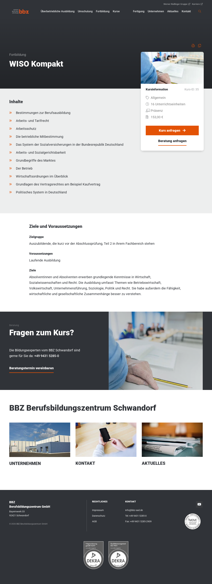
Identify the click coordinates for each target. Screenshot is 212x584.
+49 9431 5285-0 (138, 515)
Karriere (197, 4)
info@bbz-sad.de (134, 510)
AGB (94, 521)
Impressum (98, 510)
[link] (20, 11)
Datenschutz (98, 515)
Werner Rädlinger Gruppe (176, 4)
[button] (57, 11)
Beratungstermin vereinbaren (31, 368)
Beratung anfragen (172, 141)
